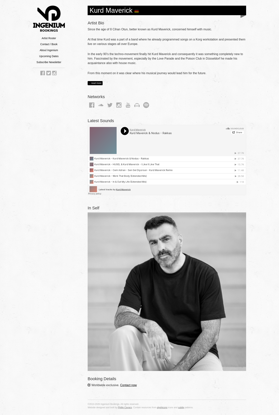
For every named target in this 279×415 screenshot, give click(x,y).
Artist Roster (49, 38)
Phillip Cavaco (125, 407)
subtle (181, 407)
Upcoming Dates (49, 56)
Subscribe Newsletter (48, 62)
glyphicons (162, 407)
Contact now (128, 385)
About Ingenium (49, 50)
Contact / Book (49, 44)
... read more (95, 83)
